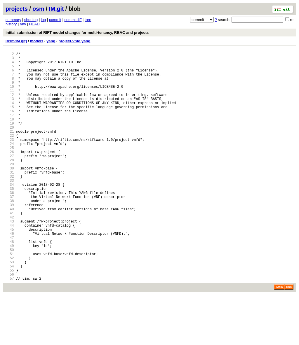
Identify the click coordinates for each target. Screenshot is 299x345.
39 (10, 239)
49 (10, 288)
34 (10, 214)
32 (10, 204)
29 (10, 189)
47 (10, 278)
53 (10, 308)
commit (55, 19)
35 (10, 219)
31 (10, 199)
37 (10, 229)
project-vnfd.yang (74, 41)
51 (10, 298)
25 (10, 169)
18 (10, 134)
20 (10, 144)
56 (10, 323)
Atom (279, 336)
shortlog (31, 19)
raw (23, 24)
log (43, 19)
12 (10, 105)
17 (10, 129)
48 (10, 283)
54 (10, 313)
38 (10, 234)
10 (10, 95)
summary (13, 19)
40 (10, 243)
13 (10, 110)
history (11, 24)
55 (10, 318)
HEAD (34, 24)
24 (10, 164)
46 (10, 273)
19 (10, 139)
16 (10, 124)
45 (10, 268)
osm (38, 9)
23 (10, 159)
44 (10, 263)
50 (10, 293)
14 (10, 115)
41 (10, 248)
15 (10, 120)
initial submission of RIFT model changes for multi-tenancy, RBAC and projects (77, 32)
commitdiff (72, 19)
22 (10, 154)
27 (10, 179)
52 (10, 303)
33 (10, 209)
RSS (289, 336)
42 (10, 253)
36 (10, 224)
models (37, 41)
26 (10, 174)
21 (10, 149)
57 (10, 328)
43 (10, 258)
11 (10, 100)
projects (17, 9)
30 (10, 194)
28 (10, 184)
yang (50, 41)
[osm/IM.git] (16, 41)
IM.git (56, 9)
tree (88, 19)
